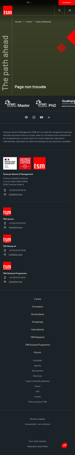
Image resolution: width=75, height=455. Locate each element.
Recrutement (37, 371)
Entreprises (37, 322)
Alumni (37, 352)
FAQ (37, 391)
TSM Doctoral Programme (37, 345)
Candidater (66, 2)
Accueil (18, 22)
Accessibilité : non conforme (37, 424)
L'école (29, 22)
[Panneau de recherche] (59, 10)
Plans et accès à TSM (37, 402)
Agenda (37, 365)
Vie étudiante (37, 314)
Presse (37, 386)
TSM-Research (37, 337)
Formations (37, 306)
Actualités (37, 360)
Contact (37, 397)
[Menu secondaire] (70, 10)
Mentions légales (37, 419)
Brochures (37, 376)
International (37, 329)
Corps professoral (43, 22)
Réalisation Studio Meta (37, 446)
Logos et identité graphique (37, 381)
